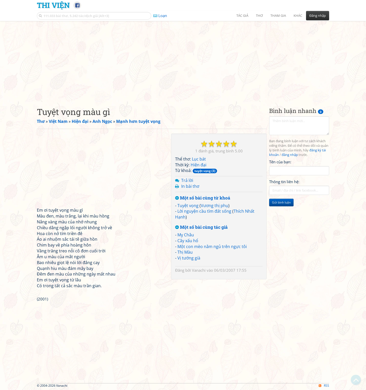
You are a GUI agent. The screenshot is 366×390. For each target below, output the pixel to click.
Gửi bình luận (281, 202)
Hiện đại (198, 165)
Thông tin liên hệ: (284, 181)
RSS (324, 385)
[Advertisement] (183, 59)
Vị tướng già (188, 258)
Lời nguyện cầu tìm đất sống (204, 211)
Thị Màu (185, 252)
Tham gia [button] (278, 15)
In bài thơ (190, 186)
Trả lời (187, 180)
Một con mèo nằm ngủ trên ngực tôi (212, 246)
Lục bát (199, 159)
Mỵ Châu (185, 235)
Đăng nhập (317, 15)
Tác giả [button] (242, 15)
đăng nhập (290, 155)
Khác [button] (298, 15)
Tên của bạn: (280, 161)
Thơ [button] (259, 15)
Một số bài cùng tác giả (201, 227)
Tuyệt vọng (188, 205)
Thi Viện (53, 5)
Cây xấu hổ (187, 240)
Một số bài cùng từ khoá (202, 198)
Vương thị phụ (214, 205)
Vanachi (199, 270)
